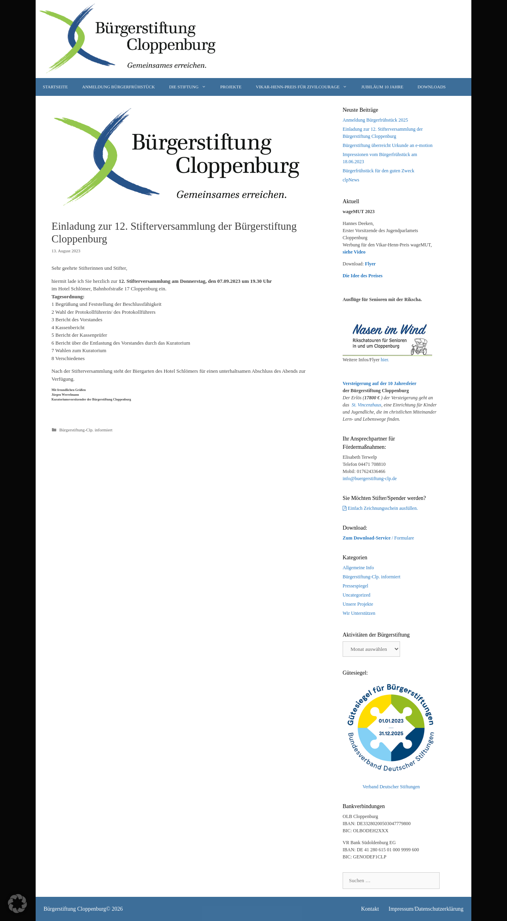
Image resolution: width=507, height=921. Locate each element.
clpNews (351, 180)
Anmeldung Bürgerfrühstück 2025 (375, 120)
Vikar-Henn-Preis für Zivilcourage (305, 87)
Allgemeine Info (358, 567)
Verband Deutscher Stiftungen (391, 786)
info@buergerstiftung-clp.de (369, 478)
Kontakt (370, 909)
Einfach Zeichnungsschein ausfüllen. (383, 508)
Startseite (55, 86)
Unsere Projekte (358, 604)
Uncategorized (356, 595)
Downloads (431, 86)
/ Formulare (378, 538)
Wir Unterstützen (359, 613)
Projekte (231, 86)
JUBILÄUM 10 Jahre (382, 86)
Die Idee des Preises (363, 275)
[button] (17, 903)
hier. (385, 359)
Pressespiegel (355, 586)
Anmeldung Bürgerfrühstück (118, 86)
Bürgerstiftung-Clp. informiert (85, 429)
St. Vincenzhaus (366, 405)
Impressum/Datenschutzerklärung (426, 909)
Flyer (370, 264)
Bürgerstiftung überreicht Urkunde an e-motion (388, 145)
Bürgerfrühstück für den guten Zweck (378, 171)
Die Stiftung (191, 87)
